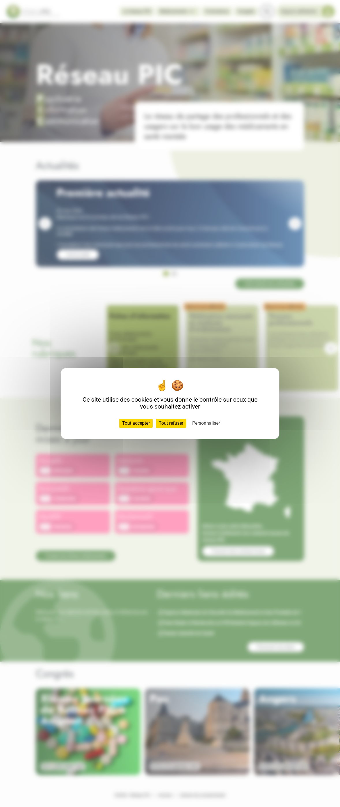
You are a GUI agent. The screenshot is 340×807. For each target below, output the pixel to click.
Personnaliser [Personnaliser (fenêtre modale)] (206, 423)
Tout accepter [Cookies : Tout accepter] (136, 423)
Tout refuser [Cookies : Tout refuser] (171, 423)
